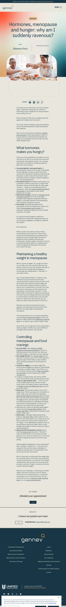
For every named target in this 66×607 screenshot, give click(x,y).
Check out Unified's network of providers (35, 589)
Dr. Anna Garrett (25, 432)
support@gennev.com (45, 523)
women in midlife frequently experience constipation (29, 349)
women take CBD (22, 411)
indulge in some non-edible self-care (30, 386)
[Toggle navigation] (58, 7)
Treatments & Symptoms (16, 548)
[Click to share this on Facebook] (28, 102)
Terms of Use (38, 598)
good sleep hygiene (35, 409)
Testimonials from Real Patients (48, 570)
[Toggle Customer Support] (60, 601)
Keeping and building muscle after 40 (28, 396)
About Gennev (48, 556)
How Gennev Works (16, 552)
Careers (48, 574)
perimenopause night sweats (30, 208)
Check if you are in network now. (44, 1)
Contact (48, 566)
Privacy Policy (59, 598)
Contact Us (19, 524)
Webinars (49, 552)
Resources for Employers (16, 556)
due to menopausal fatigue (32, 317)
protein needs (38, 356)
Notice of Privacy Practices (36, 602)
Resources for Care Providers (15, 559)
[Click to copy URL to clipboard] (44, 102)
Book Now (33, 502)
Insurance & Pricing (15, 563)
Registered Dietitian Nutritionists (49, 563)
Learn (49, 548)
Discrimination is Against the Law (54, 602)
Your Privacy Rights (49, 598)
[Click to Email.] (39, 102)
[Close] (59, 604)
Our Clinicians (48, 559)
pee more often (28, 417)
